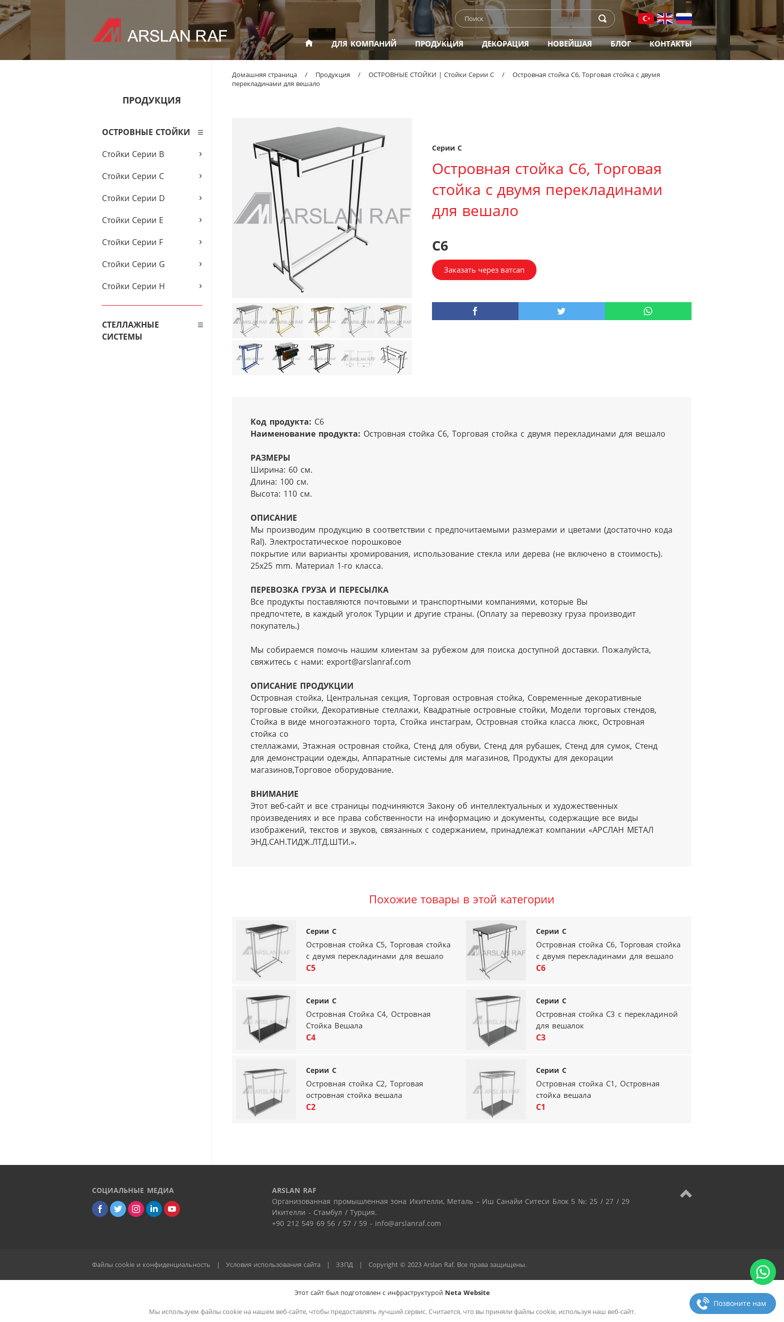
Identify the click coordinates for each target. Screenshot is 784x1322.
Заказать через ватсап (484, 270)
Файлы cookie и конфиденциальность (151, 1264)
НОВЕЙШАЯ (570, 44)
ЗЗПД (344, 1264)
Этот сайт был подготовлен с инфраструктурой (392, 1292)
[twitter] (561, 311)
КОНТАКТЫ (671, 44)
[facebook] (475, 311)
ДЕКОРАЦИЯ (505, 44)
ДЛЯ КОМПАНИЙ (364, 44)
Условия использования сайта (273, 1264)
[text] (529, 19)
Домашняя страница (264, 74)
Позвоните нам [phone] (740, 1303)
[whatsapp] (648, 311)
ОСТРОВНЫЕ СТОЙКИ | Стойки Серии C (431, 74)
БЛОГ (620, 44)
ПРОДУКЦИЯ (439, 44)
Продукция (333, 74)
